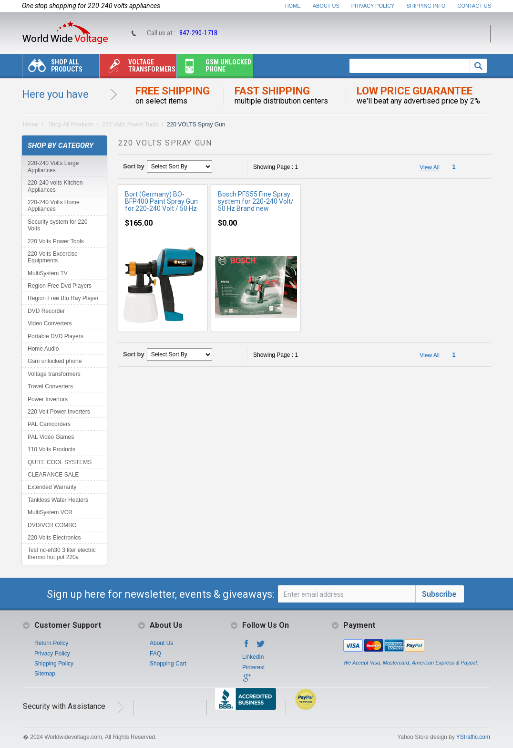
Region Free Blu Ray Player (63, 298)
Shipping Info (426, 6)
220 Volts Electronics (54, 537)
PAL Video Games (51, 437)
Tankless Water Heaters (58, 500)
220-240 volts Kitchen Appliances (55, 186)
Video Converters (50, 323)
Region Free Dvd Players (60, 285)
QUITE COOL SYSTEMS (60, 462)
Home (293, 6)
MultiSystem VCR (50, 512)
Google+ (246, 681)
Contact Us (475, 6)
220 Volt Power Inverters (59, 411)
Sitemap (44, 673)
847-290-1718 (198, 33)
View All (430, 167)
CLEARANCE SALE (53, 474)
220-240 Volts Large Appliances (53, 166)
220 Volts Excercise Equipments (53, 257)
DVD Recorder (46, 311)
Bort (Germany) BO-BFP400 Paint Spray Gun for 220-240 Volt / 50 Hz (161, 201)
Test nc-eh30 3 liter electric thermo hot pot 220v (62, 553)
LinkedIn (253, 657)
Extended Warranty (52, 487)
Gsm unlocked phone (214, 68)
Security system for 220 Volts (57, 225)
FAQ (155, 653)
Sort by (133, 166)
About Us (326, 6)
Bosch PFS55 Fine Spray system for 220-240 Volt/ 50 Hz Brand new (256, 201)
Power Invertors (48, 399)
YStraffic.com (473, 737)
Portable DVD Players (55, 336)
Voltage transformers (137, 68)
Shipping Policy (53, 663)
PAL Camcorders (49, 424)
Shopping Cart (168, 663)
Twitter (260, 646)
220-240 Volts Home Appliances (54, 205)
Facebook (246, 646)
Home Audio (43, 348)
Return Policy (51, 643)
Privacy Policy (373, 6)
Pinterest (253, 667)
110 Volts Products (51, 449)
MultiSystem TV (48, 273)
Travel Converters (50, 386)
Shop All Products (52, 68)
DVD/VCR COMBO (52, 525)
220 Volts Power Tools (130, 124)
